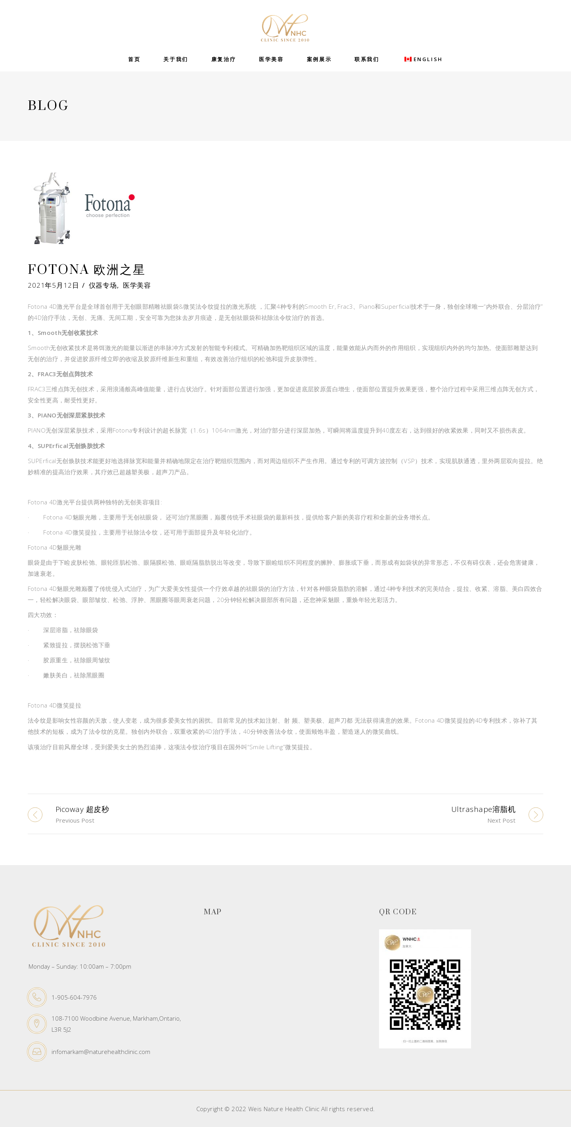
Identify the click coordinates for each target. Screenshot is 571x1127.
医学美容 (137, 285)
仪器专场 (103, 285)
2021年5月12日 (53, 285)
